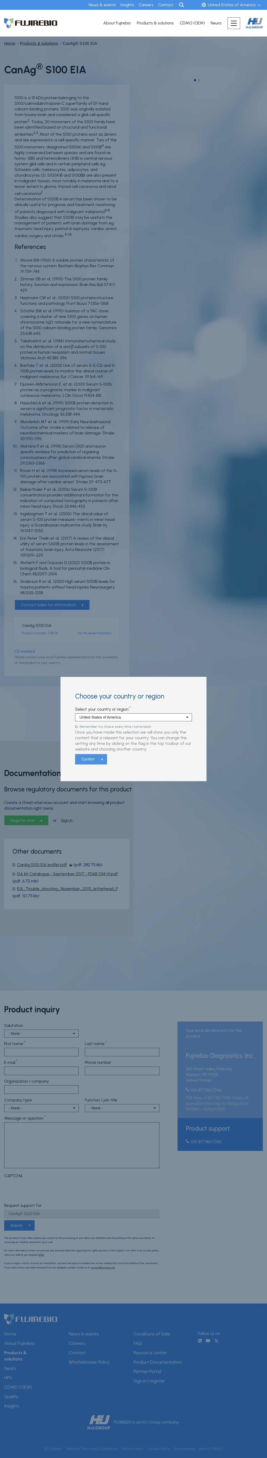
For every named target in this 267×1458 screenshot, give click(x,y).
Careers (146, 4)
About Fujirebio (117, 22)
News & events (102, 4)
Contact (165, 4)
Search (181, 5)
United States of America (232, 4)
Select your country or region (101, 709)
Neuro (216, 22)
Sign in (193, 5)
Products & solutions (155, 22)
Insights (127, 4)
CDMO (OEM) (192, 22)
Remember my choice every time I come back (115, 727)
